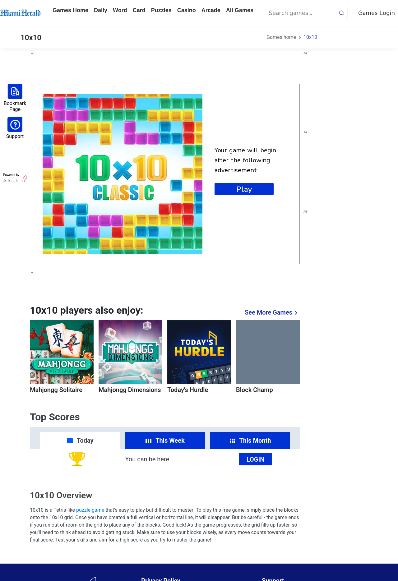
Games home (70, 10)
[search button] (342, 13)
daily (100, 10)
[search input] (300, 13)
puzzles (161, 10)
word (120, 10)
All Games (239, 10)
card (139, 10)
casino (186, 10)
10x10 (310, 37)
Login (256, 459)
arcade (210, 10)
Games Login (376, 13)
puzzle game (90, 510)
